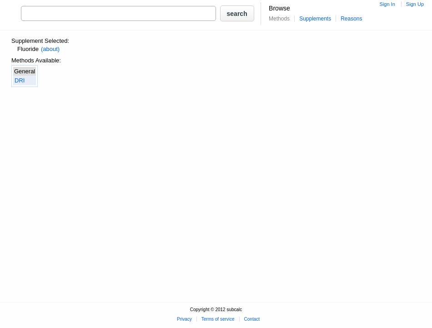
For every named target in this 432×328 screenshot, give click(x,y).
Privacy (184, 319)
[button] (237, 13)
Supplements (315, 18)
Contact (252, 319)
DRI (20, 80)
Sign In (387, 4)
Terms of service (218, 319)
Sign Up (415, 4)
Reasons (351, 18)
